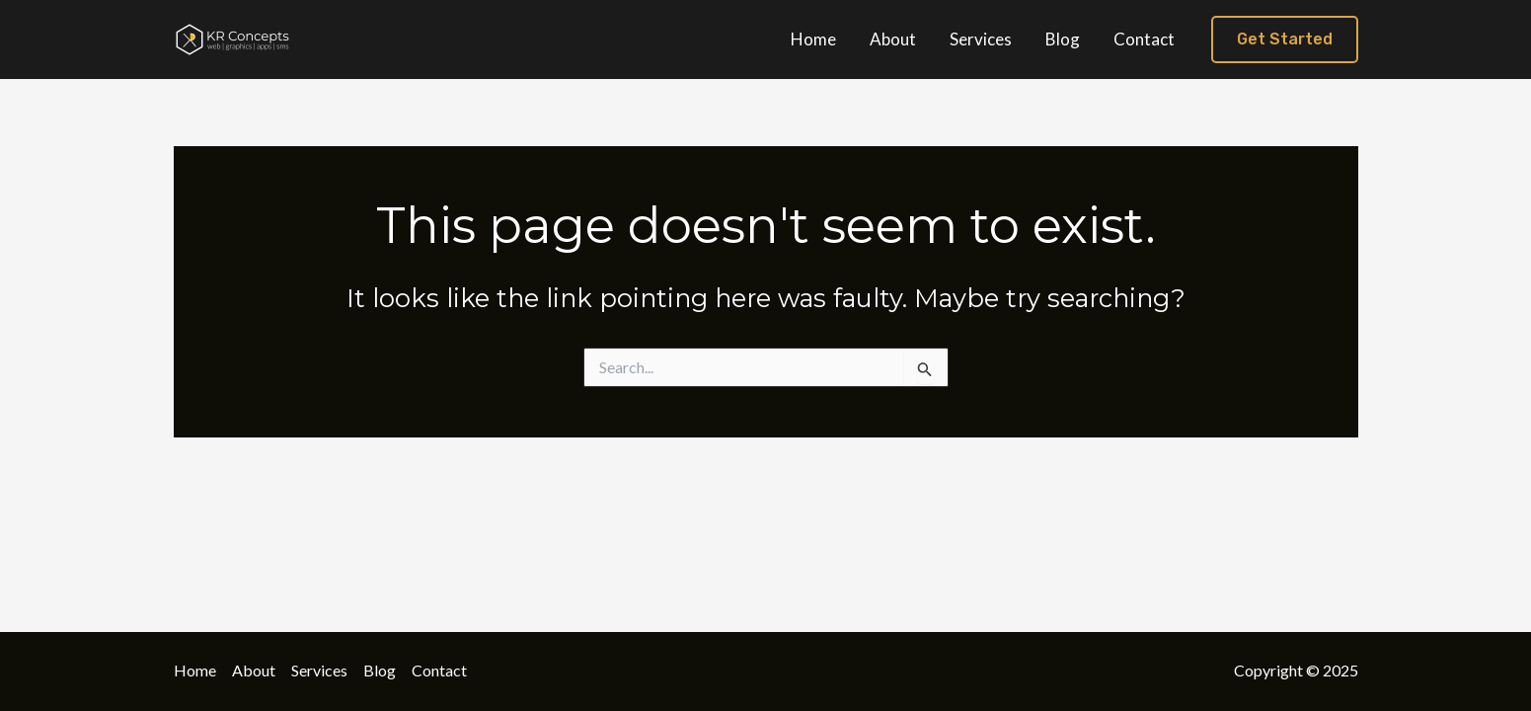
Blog (379, 670)
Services (319, 670)
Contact (439, 670)
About (253, 670)
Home (195, 670)
